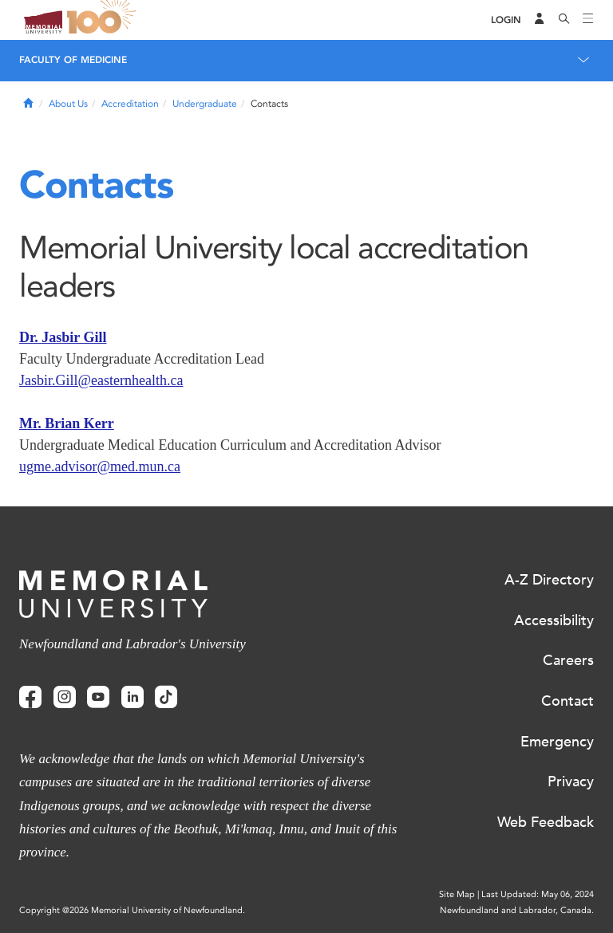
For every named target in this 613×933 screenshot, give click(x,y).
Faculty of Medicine (73, 59)
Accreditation (130, 103)
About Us (68, 103)
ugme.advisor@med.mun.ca (99, 466)
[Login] (506, 20)
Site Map (457, 894)
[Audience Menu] (539, 20)
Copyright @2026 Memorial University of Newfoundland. (132, 910)
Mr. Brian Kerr (66, 423)
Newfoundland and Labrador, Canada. (517, 910)
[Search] (564, 20)
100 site (104, 20)
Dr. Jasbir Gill (63, 337)
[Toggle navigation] (588, 20)
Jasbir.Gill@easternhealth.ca (101, 380)
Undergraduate (204, 103)
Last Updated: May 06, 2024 (537, 894)
